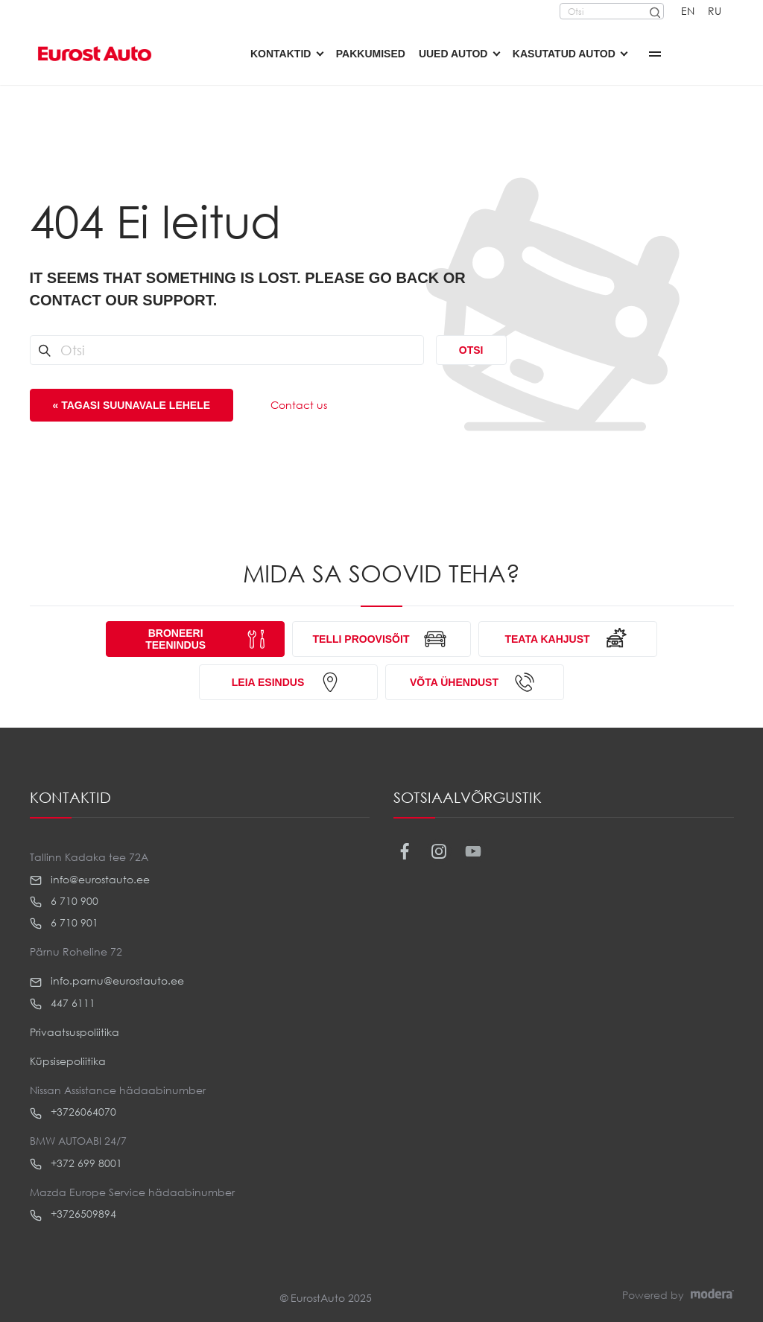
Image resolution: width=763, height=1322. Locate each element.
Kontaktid (280, 54)
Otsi (471, 350)
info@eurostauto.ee (90, 879)
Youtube (473, 851)
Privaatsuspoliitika (74, 1032)
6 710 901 (64, 922)
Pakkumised (370, 54)
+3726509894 (73, 1214)
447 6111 (62, 1003)
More (655, 53)
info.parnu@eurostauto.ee (107, 980)
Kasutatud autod (564, 54)
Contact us (298, 405)
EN (687, 11)
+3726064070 (73, 1112)
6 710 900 (64, 901)
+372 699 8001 (76, 1163)
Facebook (405, 851)
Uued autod (453, 54)
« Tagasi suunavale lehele (132, 405)
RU (714, 11)
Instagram (439, 851)
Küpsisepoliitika (68, 1061)
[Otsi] (654, 11)
